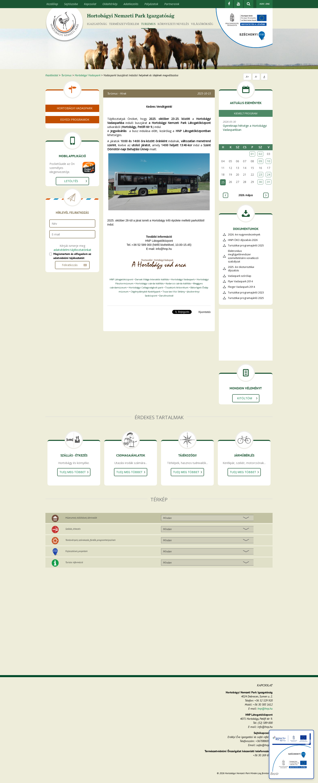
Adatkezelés (131, 4)
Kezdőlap (52, 4)
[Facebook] (229, 4)
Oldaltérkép (109, 4)
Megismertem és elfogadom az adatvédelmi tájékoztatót (72, 320)
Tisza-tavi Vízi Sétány (173, 291)
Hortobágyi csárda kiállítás (149, 283)
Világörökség (202, 24)
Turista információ (74, 562)
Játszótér (59, 188)
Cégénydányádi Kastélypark (145, 291)
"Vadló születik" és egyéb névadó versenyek (75, 171)
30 (260, 182)
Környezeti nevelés (173, 24)
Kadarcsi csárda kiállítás (178, 283)
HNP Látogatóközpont (121, 279)
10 (268, 161)
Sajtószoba (71, 4)
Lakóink (59, 131)
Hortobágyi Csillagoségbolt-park (146, 287)
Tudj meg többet (72, 472)
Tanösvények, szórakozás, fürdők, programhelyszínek (90, 539)
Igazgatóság (97, 24)
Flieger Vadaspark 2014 (241, 287)
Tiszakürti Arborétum (176, 287)
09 (260, 161)
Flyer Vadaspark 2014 (240, 281)
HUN (261, 3)
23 (260, 174)
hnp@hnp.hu (265, 708)
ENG (267, 3)
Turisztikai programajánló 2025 (246, 245)
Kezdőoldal (51, 75)
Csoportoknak (63, 164)
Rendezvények (63, 141)
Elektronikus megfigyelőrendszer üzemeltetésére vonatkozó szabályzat (243, 256)
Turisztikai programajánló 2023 (246, 292)
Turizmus (148, 24)
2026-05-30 (248, 126)
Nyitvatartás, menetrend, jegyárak (76, 122)
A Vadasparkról (63, 117)
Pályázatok (151, 4)
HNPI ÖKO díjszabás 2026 (243, 240)
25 (223, 182)
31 (268, 182)
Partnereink (171, 4)
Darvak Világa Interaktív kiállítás (152, 279)
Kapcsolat (90, 4)
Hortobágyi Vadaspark (87, 75)
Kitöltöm (244, 398)
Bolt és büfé (62, 127)
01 (252, 154)
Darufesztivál (166, 295)
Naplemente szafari (66, 183)
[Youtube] (238, 4)
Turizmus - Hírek (116, 93)
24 (268, 174)
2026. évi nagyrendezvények (244, 234)
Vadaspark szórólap (239, 276)
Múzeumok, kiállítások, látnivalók (81, 517)
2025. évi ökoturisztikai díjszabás (241, 268)
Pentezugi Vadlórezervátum (72, 146)
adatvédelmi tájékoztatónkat (72, 314)
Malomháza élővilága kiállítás (73, 136)
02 (260, 154)
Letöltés (71, 246)
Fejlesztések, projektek (76, 551)
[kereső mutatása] (248, 4)
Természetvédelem (124, 24)
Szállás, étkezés (73, 528)
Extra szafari (62, 178)
